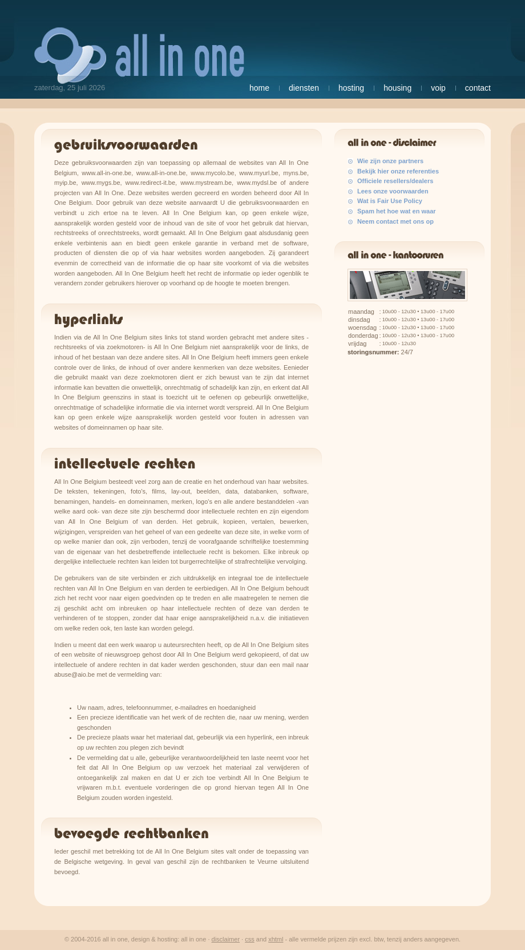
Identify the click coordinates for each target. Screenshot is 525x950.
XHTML (275, 939)
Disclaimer (226, 939)
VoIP (438, 87)
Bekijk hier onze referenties (398, 171)
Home (259, 87)
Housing (397, 87)
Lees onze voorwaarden (393, 191)
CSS (250, 939)
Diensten (304, 87)
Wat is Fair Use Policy (389, 200)
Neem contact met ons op (395, 221)
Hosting (351, 87)
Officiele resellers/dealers (395, 180)
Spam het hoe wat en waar (396, 211)
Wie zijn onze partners (390, 160)
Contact (478, 87)
